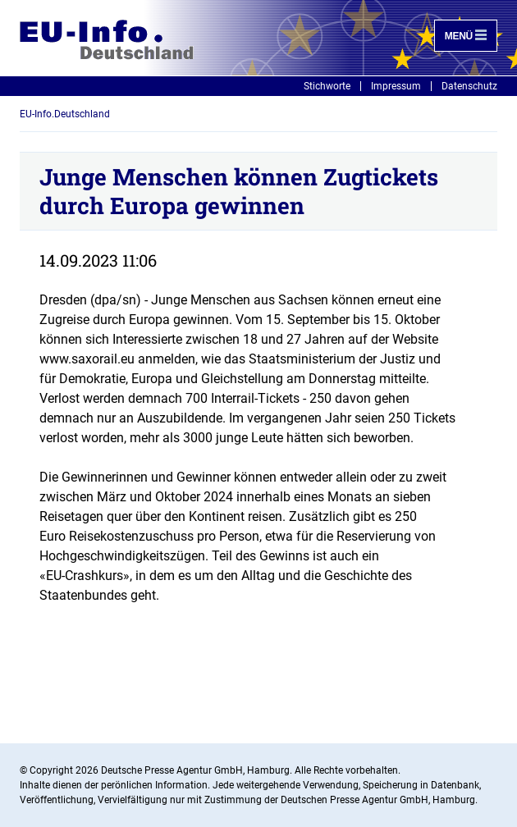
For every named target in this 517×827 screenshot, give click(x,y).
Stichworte (327, 86)
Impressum (396, 86)
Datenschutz (469, 86)
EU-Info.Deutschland (65, 114)
